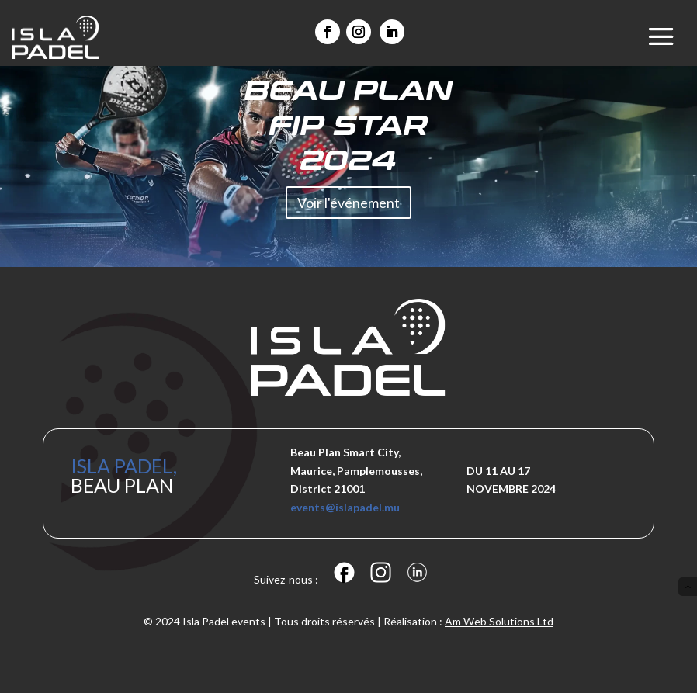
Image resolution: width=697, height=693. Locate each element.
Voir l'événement (349, 205)
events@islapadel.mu (345, 507)
